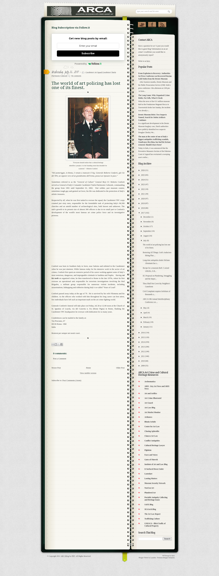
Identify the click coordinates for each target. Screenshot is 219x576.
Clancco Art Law (151, 436)
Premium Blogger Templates (166, 557)
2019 (143, 203)
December (147, 217)
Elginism (147, 450)
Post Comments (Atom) (72, 380)
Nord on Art (149, 488)
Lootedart (148, 474)
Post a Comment (59, 358)
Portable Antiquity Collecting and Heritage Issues (155, 498)
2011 (143, 356)
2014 (143, 342)
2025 (143, 175)
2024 (143, 180)
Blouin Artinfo (150, 422)
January (146, 327)
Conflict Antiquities (152, 441)
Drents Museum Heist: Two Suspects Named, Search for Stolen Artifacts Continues (152, 117)
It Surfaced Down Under (154, 469)
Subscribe (88, 53)
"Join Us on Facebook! (152, 23)
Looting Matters (150, 478)
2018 (143, 208)
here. (148, 61)
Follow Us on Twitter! (142, 23)
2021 (143, 194)
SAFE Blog (148, 504)
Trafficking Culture (152, 519)
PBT (73, 556)
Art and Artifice (150, 393)
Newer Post (56, 368)
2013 (143, 347)
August (146, 236)
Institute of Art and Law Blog (155, 464)
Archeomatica (149, 381)
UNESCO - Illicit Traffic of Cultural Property (154, 524)
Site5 (173, 555)
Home (88, 368)
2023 (143, 184)
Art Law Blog (149, 408)
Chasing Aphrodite (151, 431)
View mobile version (88, 373)
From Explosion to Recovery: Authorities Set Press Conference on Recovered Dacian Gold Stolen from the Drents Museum (155, 76)
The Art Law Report (152, 514)
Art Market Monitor (152, 412)
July (144, 240)
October (146, 226)
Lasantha (153, 557)
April (145, 313)
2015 (143, 337)
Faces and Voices (151, 455)
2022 (143, 189)
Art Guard (148, 403)
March (145, 317)
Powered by (88, 63)
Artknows (148, 417)
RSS (162, 23)
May (145, 308)
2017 (143, 213)
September (147, 231)
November (147, 222)
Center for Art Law (152, 426)
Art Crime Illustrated (152, 398)
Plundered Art (150, 493)
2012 (143, 351)
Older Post (120, 368)
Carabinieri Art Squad (93, 72)
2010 (143, 361)
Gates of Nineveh (151, 459)
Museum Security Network (154, 483)
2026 (143, 170)
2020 (143, 199)
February (146, 322)
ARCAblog (65, 556)
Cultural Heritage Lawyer (154, 445)
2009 (143, 366)
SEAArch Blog (150, 509)
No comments (76, 76)
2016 (143, 333)
